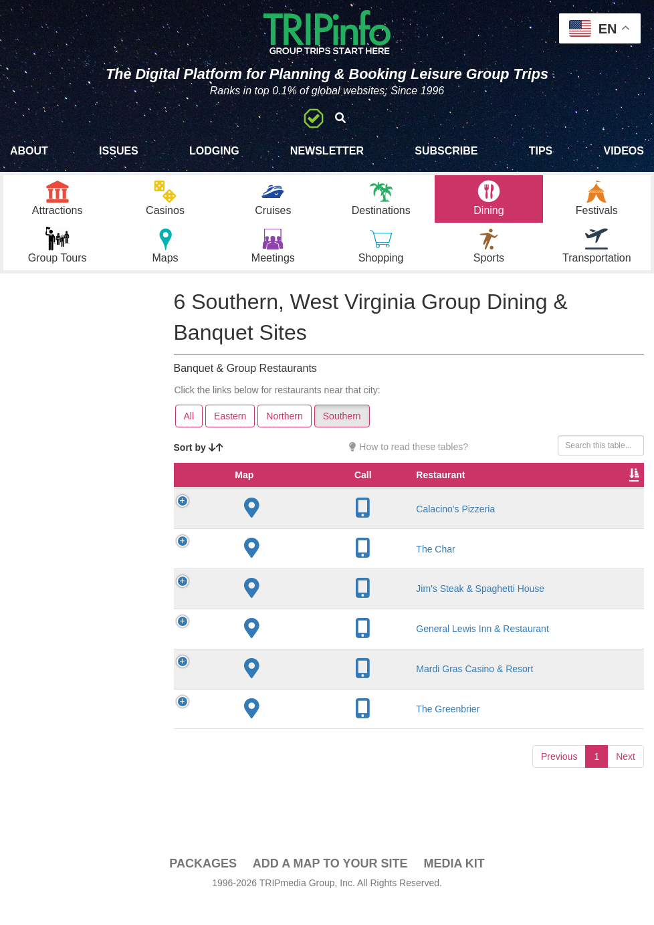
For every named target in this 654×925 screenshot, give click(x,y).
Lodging (214, 151)
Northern (284, 430)
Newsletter (327, 151)
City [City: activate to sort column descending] (351, 502)
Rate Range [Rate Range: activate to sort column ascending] (479, 496)
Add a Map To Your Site (330, 877)
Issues (118, 151)
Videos (623, 151)
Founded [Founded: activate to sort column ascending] (419, 502)
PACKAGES (203, 877)
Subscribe (446, 151)
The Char (279, 576)
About (29, 151)
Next (625, 795)
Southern (342, 430)
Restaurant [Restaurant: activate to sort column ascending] (284, 502)
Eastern (230, 430)
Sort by (198, 461)
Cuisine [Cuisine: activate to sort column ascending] (539, 502)
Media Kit (453, 877)
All (189, 430)
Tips (541, 151)
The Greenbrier (292, 741)
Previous (559, 795)
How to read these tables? (408, 460)
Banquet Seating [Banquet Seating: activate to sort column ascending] (600, 496)
